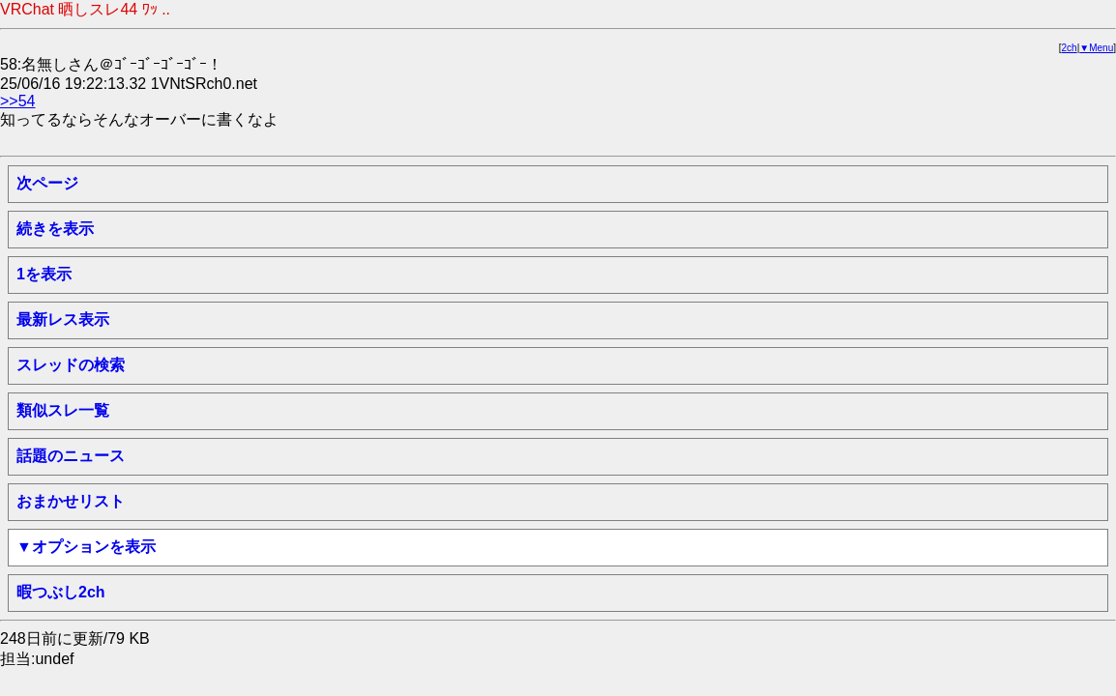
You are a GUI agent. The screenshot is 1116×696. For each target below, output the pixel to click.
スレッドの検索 (70, 365)
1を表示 (44, 274)
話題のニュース (70, 456)
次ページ (47, 183)
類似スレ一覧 (62, 410)
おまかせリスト (70, 501)
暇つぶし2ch (60, 592)
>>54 (17, 101)
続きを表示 (55, 228)
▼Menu (1096, 48)
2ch (1069, 48)
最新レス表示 (62, 319)
